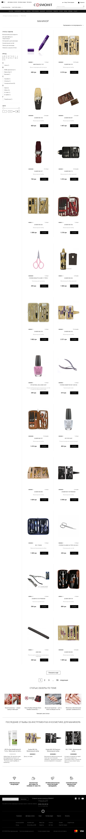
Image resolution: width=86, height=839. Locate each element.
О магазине (19, 815)
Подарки (55, 11)
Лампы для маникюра (8, 45)
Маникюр (42, 11)
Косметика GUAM (20, 822)
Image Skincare (70, 822)
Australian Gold (30, 822)
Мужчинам (49, 11)
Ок (17, 111)
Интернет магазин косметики (10, 15)
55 (57, 680)
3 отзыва (76, 649)
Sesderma (41, 825)
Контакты (67, 815)
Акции (75, 11)
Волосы (29, 11)
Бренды (70, 11)
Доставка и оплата (30, 815)
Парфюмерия (17, 11)
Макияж (11, 11)
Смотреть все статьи (43, 713)
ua (4, 2)
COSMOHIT (43, 5)
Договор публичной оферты (60, 831)
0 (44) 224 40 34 (6, 7)
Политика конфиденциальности (26, 831)
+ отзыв (46, 62)
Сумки (61, 11)
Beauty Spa (41, 822)
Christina (51, 822)
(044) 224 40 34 (43, 804)
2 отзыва (46, 115)
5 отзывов (45, 436)
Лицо (23, 11)
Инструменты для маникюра (10, 41)
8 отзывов (75, 169)
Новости (59, 815)
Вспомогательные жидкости (10, 34)
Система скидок (49, 815)
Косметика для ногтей (8, 43)
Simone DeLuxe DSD (31, 825)
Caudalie (61, 822)
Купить (44, 72)
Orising (17, 825)
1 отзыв (46, 222)
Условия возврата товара (44, 831)
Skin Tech (51, 825)
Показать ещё (53, 673)
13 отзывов (75, 329)
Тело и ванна (35, 11)
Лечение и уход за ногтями (9, 47)
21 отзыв (46, 169)
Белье (65, 11)
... (53, 680)
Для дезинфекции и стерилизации (7, 37)
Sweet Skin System (63, 825)
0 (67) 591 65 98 (16, 7)
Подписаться (23, 799)
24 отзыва (75, 62)
